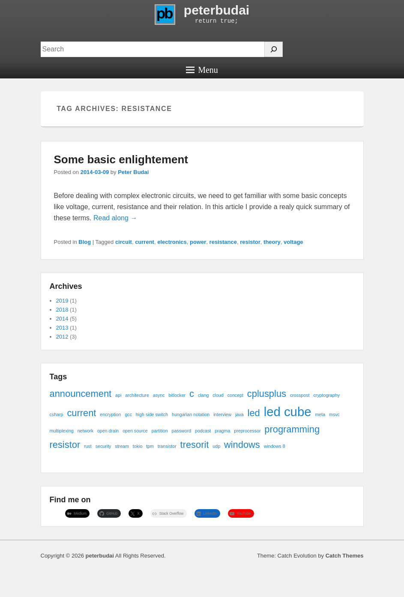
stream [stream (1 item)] (122, 446)
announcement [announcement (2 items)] (81, 393)
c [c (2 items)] (191, 393)
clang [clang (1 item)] (203, 395)
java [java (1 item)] (239, 414)
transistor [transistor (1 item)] (167, 446)
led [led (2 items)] (254, 413)
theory (272, 242)
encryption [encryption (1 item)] (110, 414)
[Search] (273, 49)
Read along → (115, 218)
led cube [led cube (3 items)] (287, 412)
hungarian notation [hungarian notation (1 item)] (190, 414)
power (198, 242)
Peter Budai (133, 172)
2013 (62, 327)
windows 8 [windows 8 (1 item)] (274, 446)
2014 (62, 318)
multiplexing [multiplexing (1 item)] (62, 430)
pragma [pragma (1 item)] (222, 430)
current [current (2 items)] (81, 413)
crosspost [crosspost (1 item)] (300, 395)
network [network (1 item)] (85, 430)
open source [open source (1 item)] (135, 430)
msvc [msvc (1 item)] (334, 414)
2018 (62, 309)
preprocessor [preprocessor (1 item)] (247, 430)
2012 (62, 336)
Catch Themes (345, 555)
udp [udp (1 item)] (216, 446)
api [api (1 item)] (118, 395)
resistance (223, 242)
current (144, 242)
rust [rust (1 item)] (88, 446)
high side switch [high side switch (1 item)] (152, 414)
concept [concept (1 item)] (235, 395)
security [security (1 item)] (103, 446)
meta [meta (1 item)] (320, 414)
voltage (293, 242)
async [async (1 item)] (159, 395)
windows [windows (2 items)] (242, 444)
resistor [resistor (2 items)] (65, 444)
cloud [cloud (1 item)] (217, 395)
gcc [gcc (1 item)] (128, 414)
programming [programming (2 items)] (292, 429)
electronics (172, 242)
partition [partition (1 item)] (160, 430)
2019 (62, 300)
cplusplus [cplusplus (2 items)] (266, 393)
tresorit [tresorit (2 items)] (194, 444)
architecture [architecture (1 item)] (137, 395)
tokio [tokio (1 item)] (138, 446)
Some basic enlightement (121, 159)
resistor (250, 242)
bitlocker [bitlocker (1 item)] (177, 395)
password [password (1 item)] (182, 430)
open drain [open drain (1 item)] (108, 430)
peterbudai (216, 10)
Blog (84, 242)
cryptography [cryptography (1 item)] (326, 395)
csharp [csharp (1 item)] (56, 414)
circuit (123, 242)
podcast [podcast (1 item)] (203, 430)
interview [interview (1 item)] (222, 414)
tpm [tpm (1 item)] (150, 446)
